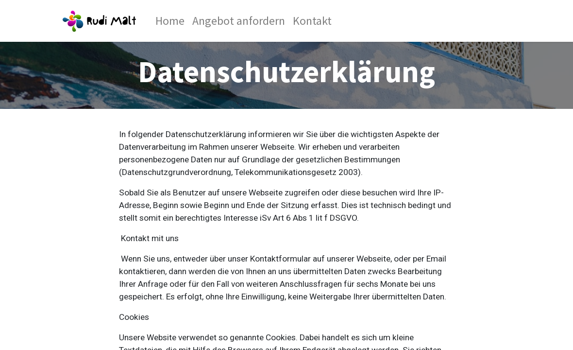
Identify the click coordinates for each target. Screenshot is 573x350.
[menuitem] (170, 21)
